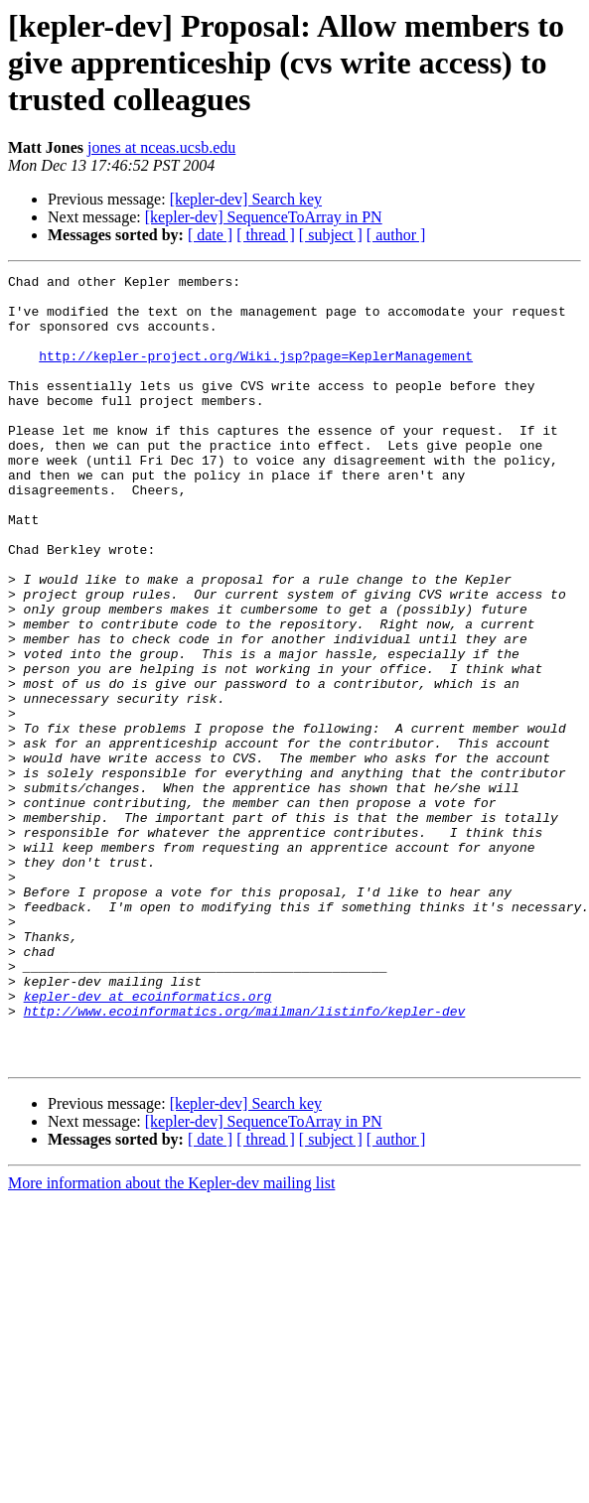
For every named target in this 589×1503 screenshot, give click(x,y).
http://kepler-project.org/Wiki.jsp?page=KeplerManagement (256, 373)
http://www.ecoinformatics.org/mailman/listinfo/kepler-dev (245, 1159)
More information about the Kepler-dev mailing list (171, 1340)
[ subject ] (331, 234)
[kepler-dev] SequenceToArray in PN (263, 216)
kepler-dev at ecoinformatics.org (148, 1142)
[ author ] (396, 234)
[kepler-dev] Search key (246, 199)
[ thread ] (265, 234)
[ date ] (210, 234)
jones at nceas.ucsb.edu (161, 147)
